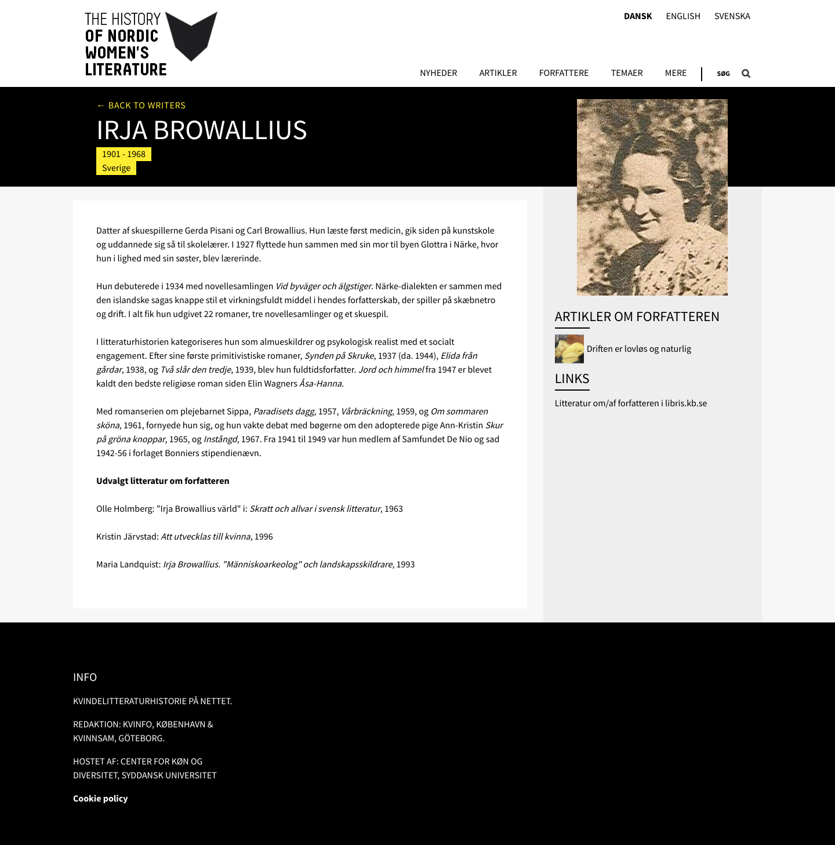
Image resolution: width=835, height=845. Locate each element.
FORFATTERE (564, 73)
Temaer (627, 73)
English (683, 16)
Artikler (498, 73)
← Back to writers (141, 105)
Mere (676, 73)
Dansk (638, 16)
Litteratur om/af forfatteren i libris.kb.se (631, 403)
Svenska (732, 16)
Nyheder (438, 73)
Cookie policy (100, 798)
